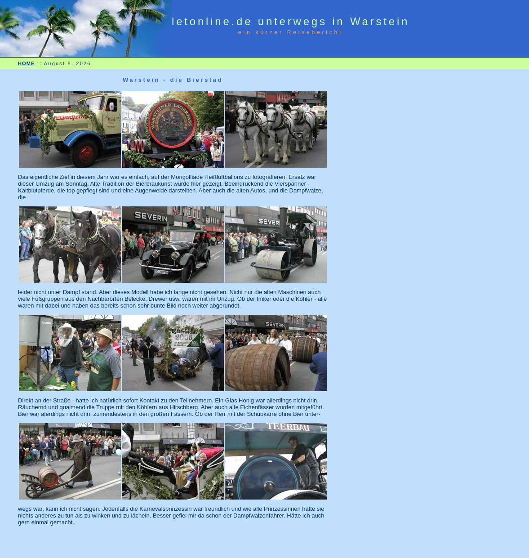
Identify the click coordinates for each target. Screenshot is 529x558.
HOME (26, 63)
